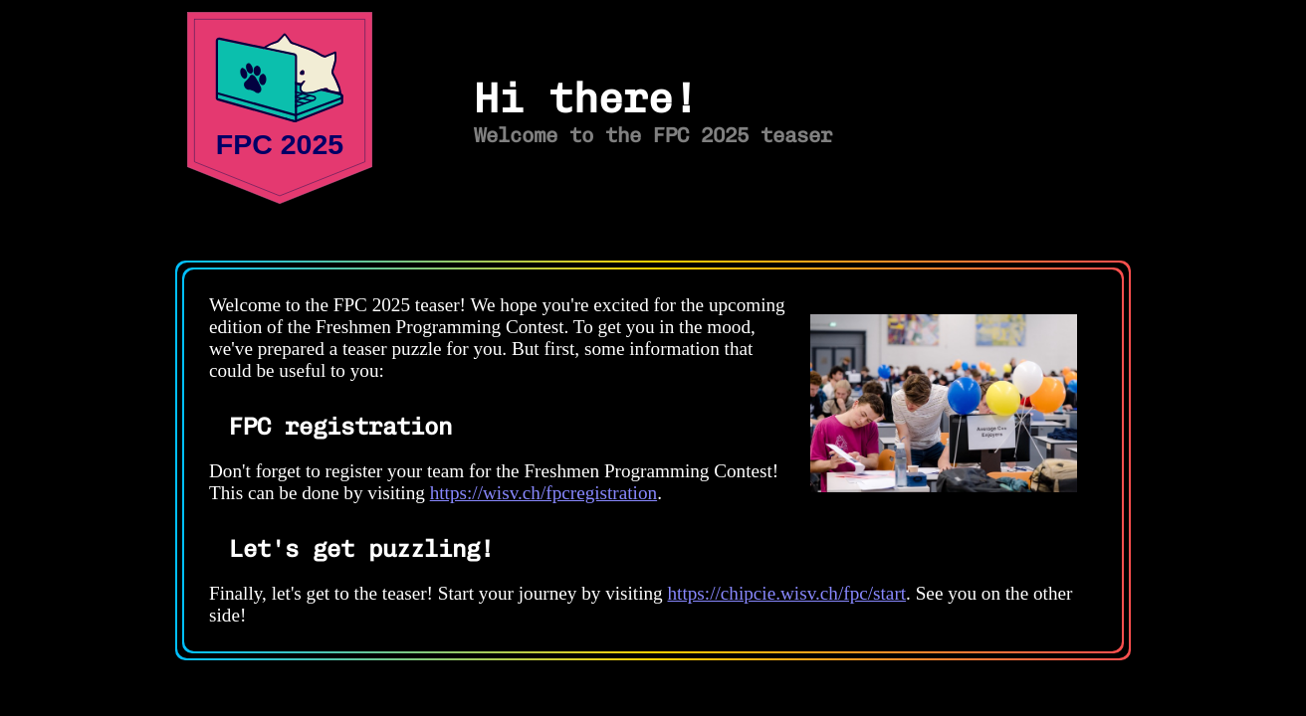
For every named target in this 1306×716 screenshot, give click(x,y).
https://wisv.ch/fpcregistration (543, 492)
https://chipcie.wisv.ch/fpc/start (787, 593)
